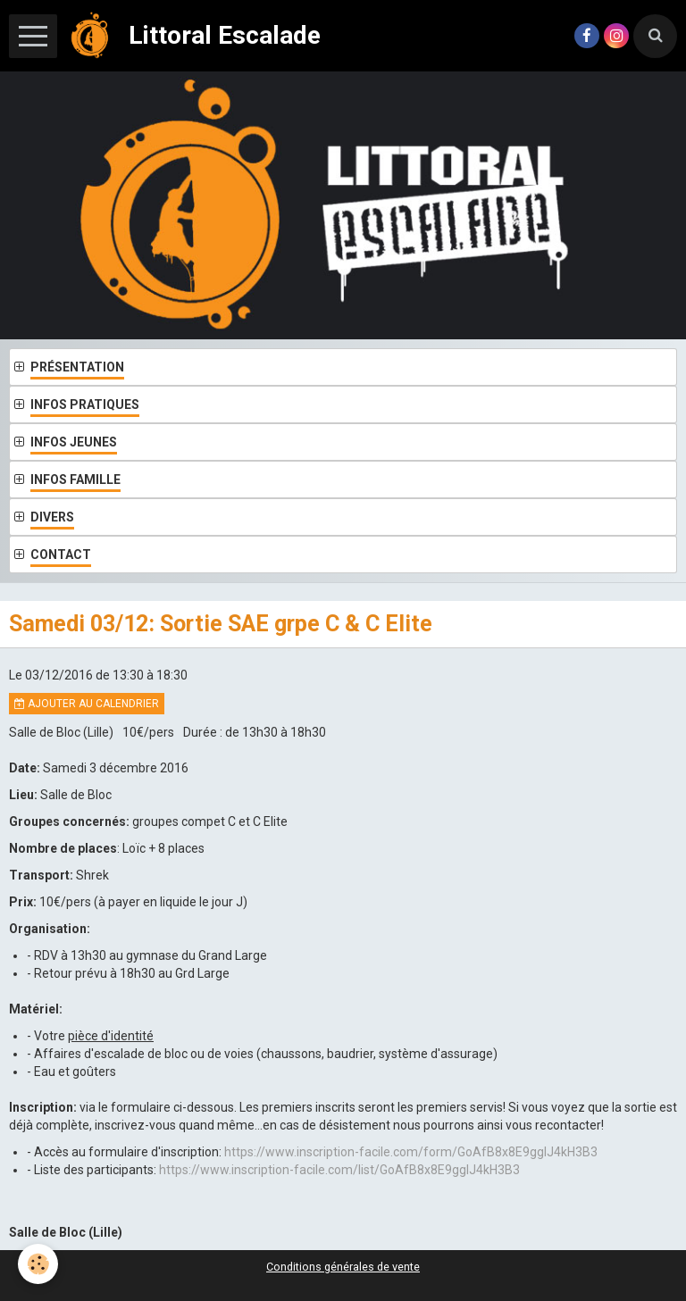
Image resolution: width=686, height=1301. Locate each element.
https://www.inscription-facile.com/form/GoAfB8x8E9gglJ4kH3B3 (411, 1152)
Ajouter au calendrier (86, 703)
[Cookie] (38, 1264)
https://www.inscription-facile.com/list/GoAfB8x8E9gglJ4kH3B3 (339, 1170)
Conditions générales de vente (343, 1266)
